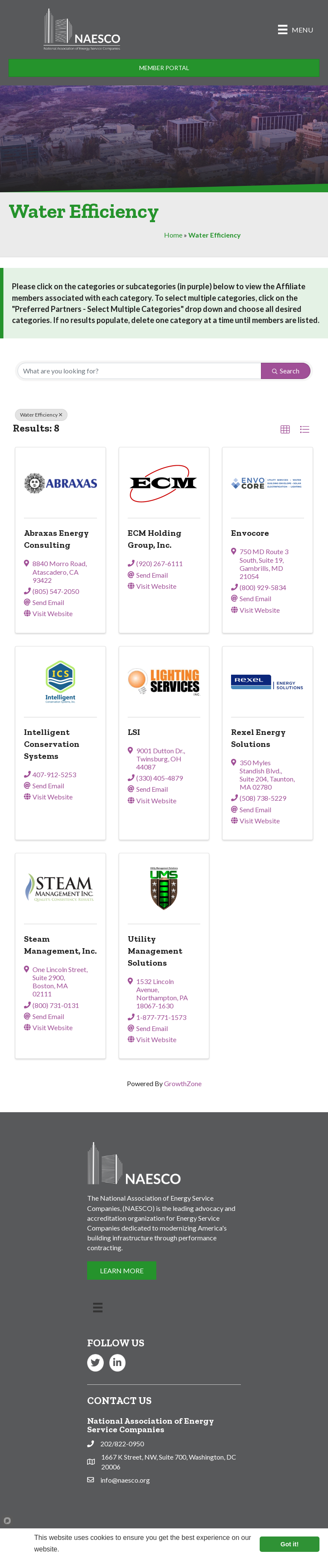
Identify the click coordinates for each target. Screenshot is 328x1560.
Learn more (78, 1549)
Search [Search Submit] (285, 371)
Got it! (290, 1544)
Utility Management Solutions (155, 951)
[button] (285, 429)
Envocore (250, 533)
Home (173, 235)
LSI (134, 732)
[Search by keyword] (139, 371)
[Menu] (295, 29)
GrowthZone (183, 1083)
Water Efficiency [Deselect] (41, 414)
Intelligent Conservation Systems (51, 744)
